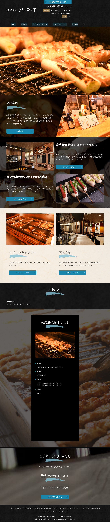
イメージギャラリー (57, 24)
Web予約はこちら (55, 497)
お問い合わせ (95, 508)
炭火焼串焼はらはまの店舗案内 (33, 508)
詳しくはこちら (69, 167)
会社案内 (23, 24)
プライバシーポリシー (49, 511)
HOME (13, 24)
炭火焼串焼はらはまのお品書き (55, 508)
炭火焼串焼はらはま (37, 24)
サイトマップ (63, 511)
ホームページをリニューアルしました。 (19, 304)
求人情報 (72, 24)
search (81, 24)
